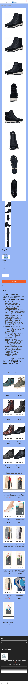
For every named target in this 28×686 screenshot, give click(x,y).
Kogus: (3, 273)
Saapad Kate (8, 5)
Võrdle (3, 285)
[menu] (2, 2)
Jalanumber (4, 266)
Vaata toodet (8, 390)
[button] (7, 684)
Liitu (14, 672)
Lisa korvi (14, 281)
